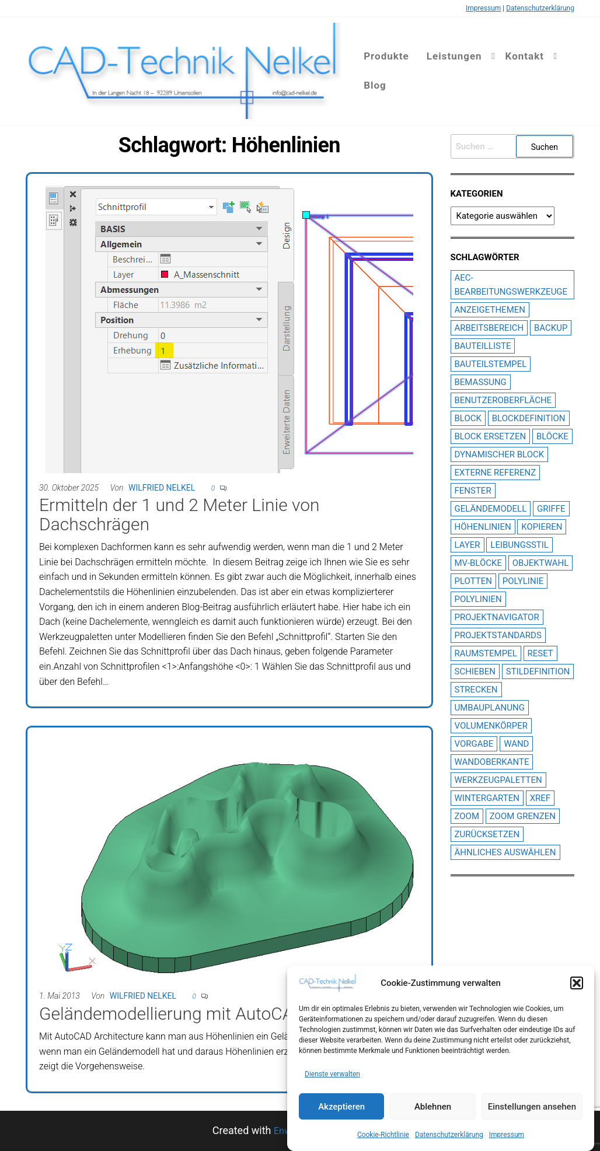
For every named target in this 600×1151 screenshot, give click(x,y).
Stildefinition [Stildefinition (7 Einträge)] (538, 671)
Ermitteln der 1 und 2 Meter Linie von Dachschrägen (179, 514)
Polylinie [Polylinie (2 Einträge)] (523, 581)
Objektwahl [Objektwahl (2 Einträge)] (540, 563)
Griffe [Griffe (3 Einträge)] (551, 508)
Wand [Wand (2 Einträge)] (516, 744)
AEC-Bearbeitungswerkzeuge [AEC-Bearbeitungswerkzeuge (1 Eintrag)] (511, 284)
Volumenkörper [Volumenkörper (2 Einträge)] (491, 725)
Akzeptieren (341, 1106)
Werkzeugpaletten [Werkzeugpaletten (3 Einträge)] (498, 780)
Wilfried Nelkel (161, 487)
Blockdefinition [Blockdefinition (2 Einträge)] (529, 418)
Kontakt (524, 56)
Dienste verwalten (332, 1074)
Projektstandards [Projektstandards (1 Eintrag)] (498, 635)
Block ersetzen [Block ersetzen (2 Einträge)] (490, 436)
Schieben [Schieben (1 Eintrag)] (475, 671)
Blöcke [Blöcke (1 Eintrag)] (552, 436)
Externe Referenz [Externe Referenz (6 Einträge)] (495, 472)
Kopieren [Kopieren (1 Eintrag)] (541, 527)
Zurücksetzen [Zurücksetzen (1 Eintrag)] (487, 834)
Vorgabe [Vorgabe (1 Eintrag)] (474, 744)
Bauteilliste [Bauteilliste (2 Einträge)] (483, 346)
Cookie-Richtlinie (383, 1135)
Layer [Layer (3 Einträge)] (467, 545)
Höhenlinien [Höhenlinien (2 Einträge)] (483, 527)
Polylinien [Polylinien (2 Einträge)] (478, 599)
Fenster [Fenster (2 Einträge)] (473, 490)
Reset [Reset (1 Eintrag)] (540, 653)
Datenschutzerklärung (449, 1135)
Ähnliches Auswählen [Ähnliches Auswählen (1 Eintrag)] (505, 852)
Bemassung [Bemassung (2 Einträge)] (481, 382)
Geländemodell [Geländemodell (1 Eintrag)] (491, 508)
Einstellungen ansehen (532, 1106)
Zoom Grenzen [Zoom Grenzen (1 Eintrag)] (523, 816)
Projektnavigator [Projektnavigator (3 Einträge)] (497, 617)
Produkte (386, 56)
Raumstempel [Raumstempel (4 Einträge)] (486, 653)
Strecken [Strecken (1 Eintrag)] (476, 689)
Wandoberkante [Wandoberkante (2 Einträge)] (492, 762)
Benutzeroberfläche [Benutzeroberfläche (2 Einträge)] (503, 400)
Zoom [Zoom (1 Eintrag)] (467, 816)
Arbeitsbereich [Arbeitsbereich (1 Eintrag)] (489, 328)
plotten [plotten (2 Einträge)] (473, 581)
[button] (576, 983)
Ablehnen (432, 1106)
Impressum (506, 1135)
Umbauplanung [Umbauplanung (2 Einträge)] (490, 707)
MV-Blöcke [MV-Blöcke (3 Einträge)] (479, 563)
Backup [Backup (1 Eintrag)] (550, 328)
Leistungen (454, 56)
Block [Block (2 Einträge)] (468, 418)
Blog (375, 85)
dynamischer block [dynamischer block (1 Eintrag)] (500, 454)
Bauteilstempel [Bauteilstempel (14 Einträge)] (491, 364)
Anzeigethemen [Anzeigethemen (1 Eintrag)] (490, 310)
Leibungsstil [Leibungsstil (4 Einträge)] (519, 545)
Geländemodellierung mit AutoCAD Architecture (220, 1013)
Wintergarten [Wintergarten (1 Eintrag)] (487, 798)
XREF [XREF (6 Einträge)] (540, 798)
